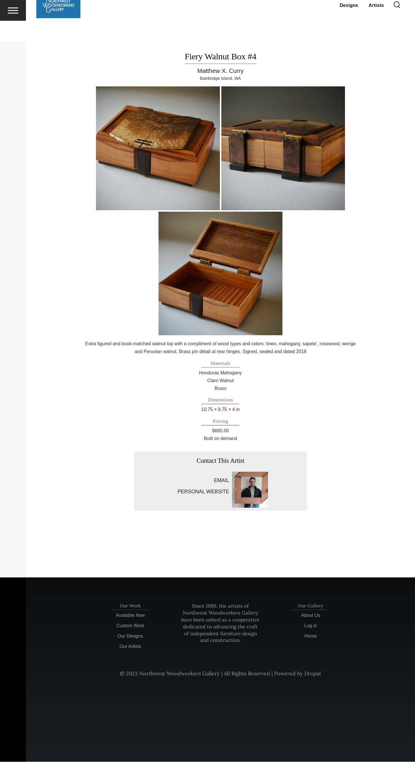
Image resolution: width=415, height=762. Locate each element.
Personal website (203, 492)
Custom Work (130, 625)
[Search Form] (397, 25)
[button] (158, 148)
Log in (310, 625)
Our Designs (130, 636)
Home (311, 636)
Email (221, 481)
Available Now (130, 615)
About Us (310, 615)
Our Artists (130, 646)
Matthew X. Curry (220, 71)
